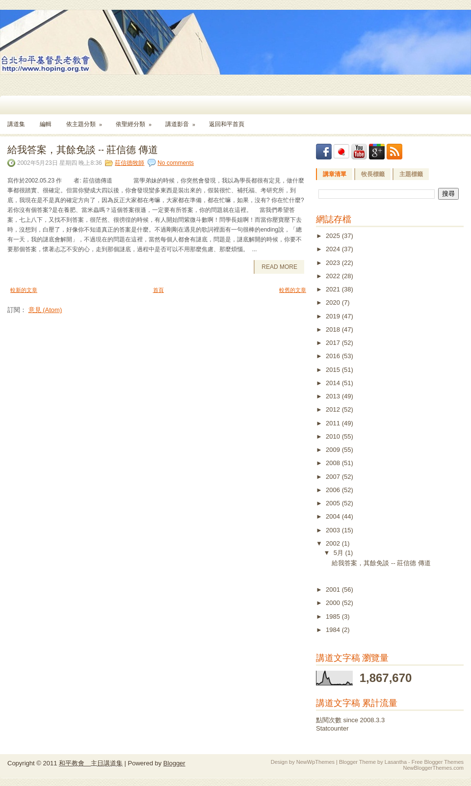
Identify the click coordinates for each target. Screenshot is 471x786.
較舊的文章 (292, 290)
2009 (334, 449)
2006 (334, 490)
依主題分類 (87, 121)
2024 (334, 249)
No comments (175, 162)
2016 (334, 356)
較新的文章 (23, 290)
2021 (334, 289)
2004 (334, 516)
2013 (334, 396)
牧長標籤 (373, 174)
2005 (334, 503)
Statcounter (332, 728)
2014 (334, 383)
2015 (334, 369)
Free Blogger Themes (438, 762)
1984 (334, 629)
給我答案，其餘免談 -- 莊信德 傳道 (82, 149)
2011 (334, 423)
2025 (334, 235)
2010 (334, 436)
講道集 (16, 124)
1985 (334, 616)
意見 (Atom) (45, 310)
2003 (334, 530)
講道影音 (183, 121)
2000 (334, 602)
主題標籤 (411, 174)
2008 (334, 463)
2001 (334, 589)
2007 (334, 476)
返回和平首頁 (226, 124)
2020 (334, 302)
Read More (279, 266)
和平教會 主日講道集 (91, 763)
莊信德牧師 (129, 162)
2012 (334, 409)
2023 (334, 262)
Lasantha (396, 762)
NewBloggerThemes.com (433, 768)
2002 (334, 543)
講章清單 (334, 174)
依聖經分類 (137, 121)
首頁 (158, 290)
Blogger (174, 763)
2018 (334, 329)
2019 (334, 316)
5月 (339, 552)
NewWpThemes (315, 762)
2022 (334, 276)
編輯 (46, 124)
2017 (334, 342)
